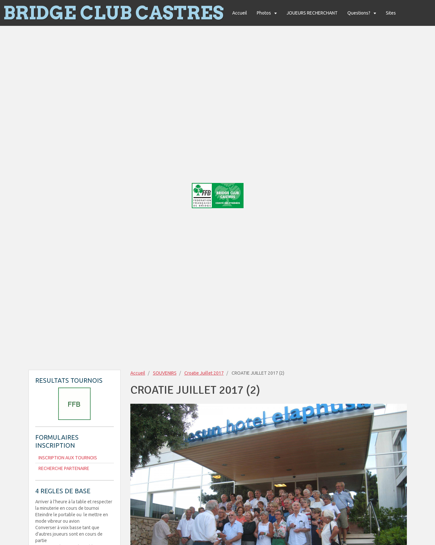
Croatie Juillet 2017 (204, 373)
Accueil (239, 13)
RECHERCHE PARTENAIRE (63, 468)
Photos (264, 13)
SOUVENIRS (165, 373)
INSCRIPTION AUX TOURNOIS (67, 457)
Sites (391, 13)
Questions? (359, 13)
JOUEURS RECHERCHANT (312, 13)
